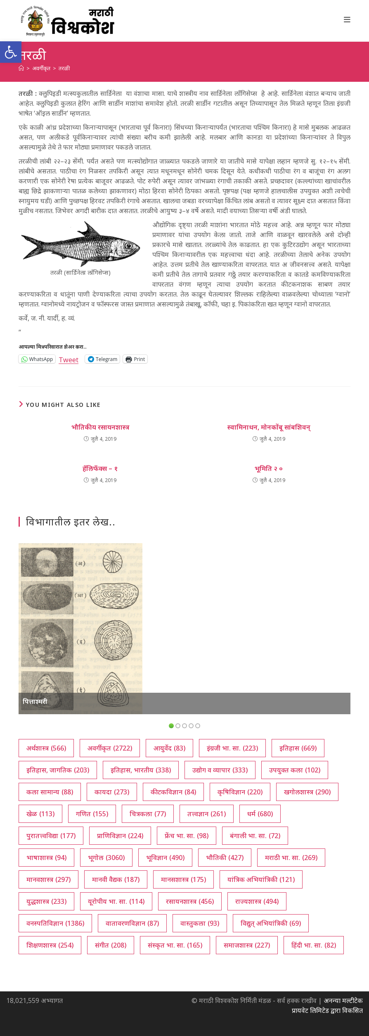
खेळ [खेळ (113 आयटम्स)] (40, 814)
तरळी (64, 68)
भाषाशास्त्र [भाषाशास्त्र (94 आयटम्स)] (46, 858)
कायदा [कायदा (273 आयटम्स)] (112, 792)
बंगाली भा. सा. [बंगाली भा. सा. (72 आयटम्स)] (255, 836)
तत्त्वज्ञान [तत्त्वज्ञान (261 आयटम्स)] (206, 814)
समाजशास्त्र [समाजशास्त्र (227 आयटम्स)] (247, 945)
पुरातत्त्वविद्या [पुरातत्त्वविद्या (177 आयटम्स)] (51, 836)
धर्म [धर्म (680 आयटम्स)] (260, 814)
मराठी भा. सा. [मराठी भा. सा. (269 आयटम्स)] (291, 858)
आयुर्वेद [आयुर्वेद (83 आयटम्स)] (169, 748)
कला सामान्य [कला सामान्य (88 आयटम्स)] (49, 792)
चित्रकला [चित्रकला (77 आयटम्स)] (148, 814)
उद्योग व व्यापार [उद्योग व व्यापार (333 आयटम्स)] (220, 770)
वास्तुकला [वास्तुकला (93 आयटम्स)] (199, 923)
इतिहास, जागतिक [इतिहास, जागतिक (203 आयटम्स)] (57, 770)
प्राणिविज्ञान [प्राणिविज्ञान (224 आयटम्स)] (120, 836)
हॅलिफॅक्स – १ (100, 468)
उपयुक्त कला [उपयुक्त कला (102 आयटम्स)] (294, 770)
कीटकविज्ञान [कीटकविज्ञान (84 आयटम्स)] (173, 792)
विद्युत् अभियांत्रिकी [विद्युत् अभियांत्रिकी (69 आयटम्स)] (271, 923)
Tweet (68, 358)
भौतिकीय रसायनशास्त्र (100, 427)
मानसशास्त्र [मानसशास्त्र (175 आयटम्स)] (183, 879)
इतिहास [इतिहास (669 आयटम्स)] (298, 748)
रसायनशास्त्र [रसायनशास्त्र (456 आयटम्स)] (190, 901)
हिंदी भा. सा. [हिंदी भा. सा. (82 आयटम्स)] (313, 945)
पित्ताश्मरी (35, 701)
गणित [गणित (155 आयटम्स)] (92, 814)
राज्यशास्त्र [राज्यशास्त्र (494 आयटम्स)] (257, 901)
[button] (10, 52)
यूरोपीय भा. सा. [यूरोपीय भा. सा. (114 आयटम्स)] (116, 901)
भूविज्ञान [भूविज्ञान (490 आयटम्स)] (165, 858)
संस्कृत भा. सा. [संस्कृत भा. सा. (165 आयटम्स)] (175, 945)
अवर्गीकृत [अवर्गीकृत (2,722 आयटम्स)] (110, 748)
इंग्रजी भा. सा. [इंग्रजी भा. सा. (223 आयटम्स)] (232, 748)
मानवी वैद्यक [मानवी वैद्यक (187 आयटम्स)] (116, 879)
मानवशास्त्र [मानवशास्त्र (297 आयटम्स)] (48, 879)
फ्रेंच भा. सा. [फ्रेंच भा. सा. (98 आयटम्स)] (186, 836)
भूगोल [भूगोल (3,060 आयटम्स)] (106, 858)
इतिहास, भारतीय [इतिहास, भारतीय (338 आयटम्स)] (141, 770)
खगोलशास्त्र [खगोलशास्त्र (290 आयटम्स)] (307, 792)
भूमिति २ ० (269, 468)
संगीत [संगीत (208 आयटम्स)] (110, 945)
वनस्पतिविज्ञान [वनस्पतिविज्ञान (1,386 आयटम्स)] (55, 923)
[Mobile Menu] (347, 19)
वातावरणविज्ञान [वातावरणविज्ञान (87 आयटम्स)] (132, 923)
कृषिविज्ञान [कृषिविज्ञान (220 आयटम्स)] (240, 792)
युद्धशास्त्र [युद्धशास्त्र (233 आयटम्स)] (46, 901)
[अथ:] (21, 68)
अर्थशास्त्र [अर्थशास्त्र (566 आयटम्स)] (46, 748)
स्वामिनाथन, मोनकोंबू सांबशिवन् (268, 427)
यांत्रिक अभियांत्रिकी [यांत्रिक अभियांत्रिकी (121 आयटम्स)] (261, 879)
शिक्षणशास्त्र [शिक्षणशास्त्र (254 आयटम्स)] (49, 945)
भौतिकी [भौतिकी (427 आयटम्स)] (225, 858)
